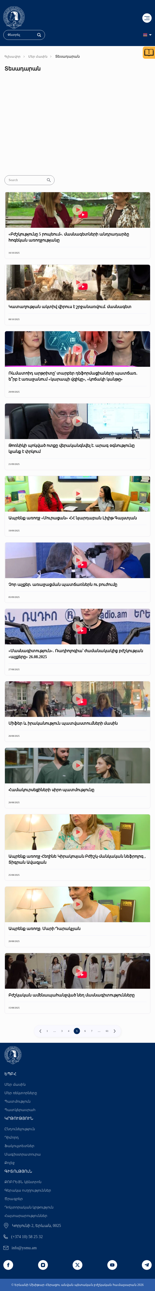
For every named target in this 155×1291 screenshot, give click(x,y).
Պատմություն (17, 1101)
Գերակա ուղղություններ (27, 1190)
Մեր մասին (37, 56)
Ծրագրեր (13, 1199)
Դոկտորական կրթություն (28, 1207)
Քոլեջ (9, 1163)
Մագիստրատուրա (22, 1154)
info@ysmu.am (24, 1248)
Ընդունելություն (19, 1129)
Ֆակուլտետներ (19, 1146)
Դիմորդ (11, 1137)
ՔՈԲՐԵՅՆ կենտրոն (22, 1182)
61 (107, 1031)
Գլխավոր (12, 56)
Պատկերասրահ (19, 1110)
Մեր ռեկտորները (20, 1093)
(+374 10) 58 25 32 (27, 1237)
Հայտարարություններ (25, 1216)
